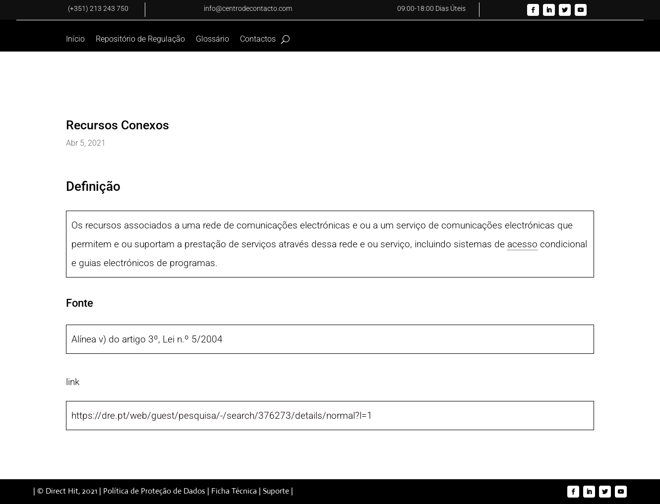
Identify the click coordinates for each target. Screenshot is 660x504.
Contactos (258, 40)
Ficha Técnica (234, 491)
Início (75, 40)
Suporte (276, 491)
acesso (522, 244)
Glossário (212, 40)
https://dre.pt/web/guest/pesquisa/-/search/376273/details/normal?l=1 (221, 415)
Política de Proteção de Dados (154, 491)
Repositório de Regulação (140, 40)
